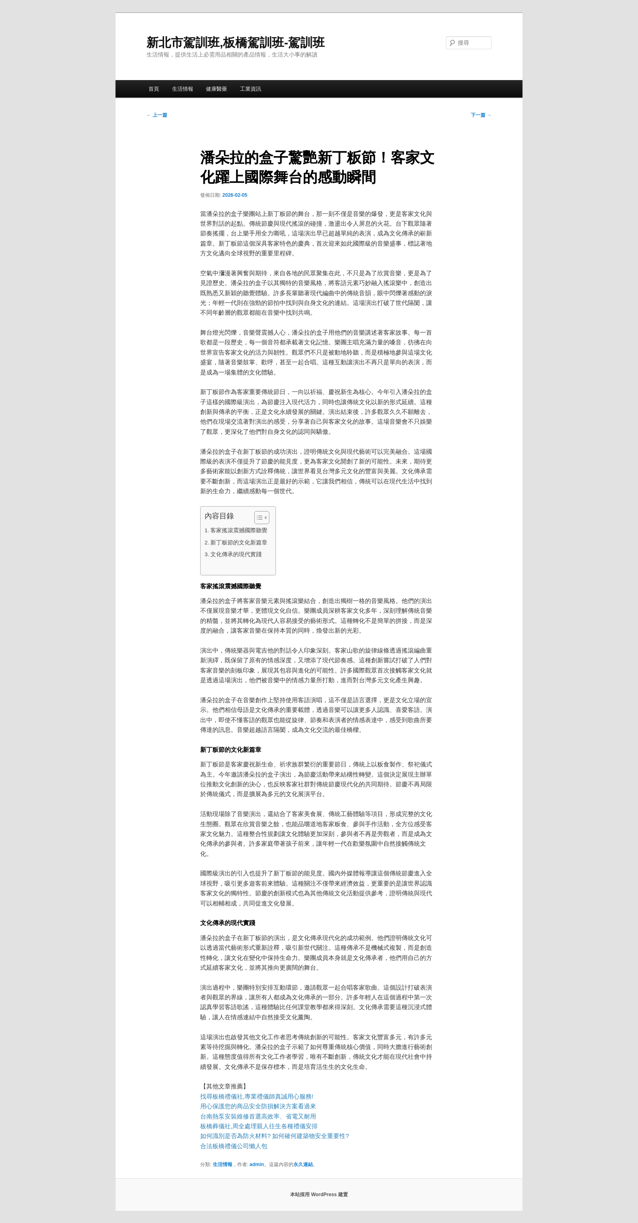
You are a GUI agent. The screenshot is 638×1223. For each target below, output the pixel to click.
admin (256, 1164)
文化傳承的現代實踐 (236, 554)
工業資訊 (250, 89)
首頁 (154, 89)
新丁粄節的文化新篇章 (238, 543)
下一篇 (481, 115)
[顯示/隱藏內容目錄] (257, 517)
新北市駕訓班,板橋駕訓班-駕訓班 (235, 42)
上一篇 (156, 115)
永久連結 (303, 1164)
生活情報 (182, 89)
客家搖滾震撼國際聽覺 (238, 530)
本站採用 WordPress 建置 (319, 1194)
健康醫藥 (216, 89)
